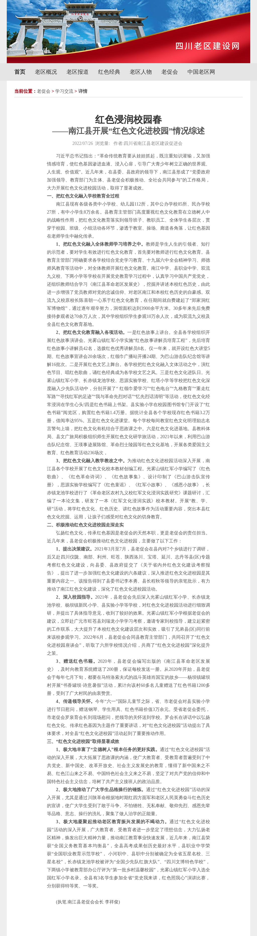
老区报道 (78, 72)
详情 (82, 91)
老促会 (169, 72)
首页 (19, 72)
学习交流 (64, 91)
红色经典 (109, 72)
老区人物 (141, 72)
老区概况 (46, 72)
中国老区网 (201, 72)
